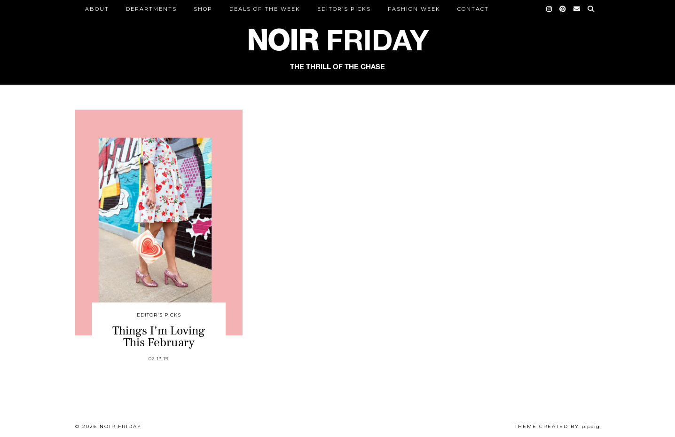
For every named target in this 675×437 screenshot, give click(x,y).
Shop (203, 9)
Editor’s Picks (344, 9)
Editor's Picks (159, 315)
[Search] (591, 9)
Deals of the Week (264, 9)
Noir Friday (120, 426)
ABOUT (97, 9)
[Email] (577, 9)
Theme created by (557, 426)
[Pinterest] (563, 9)
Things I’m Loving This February (158, 336)
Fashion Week (414, 9)
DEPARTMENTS (151, 9)
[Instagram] (549, 9)
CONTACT (473, 9)
